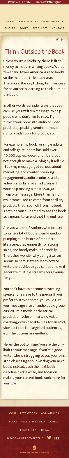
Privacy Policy (27, 430)
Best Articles (28, 413)
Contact (54, 421)
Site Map (45, 430)
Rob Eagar (34, 11)
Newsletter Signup (33, 421)
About (12, 413)
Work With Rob (50, 413)
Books (13, 421)
